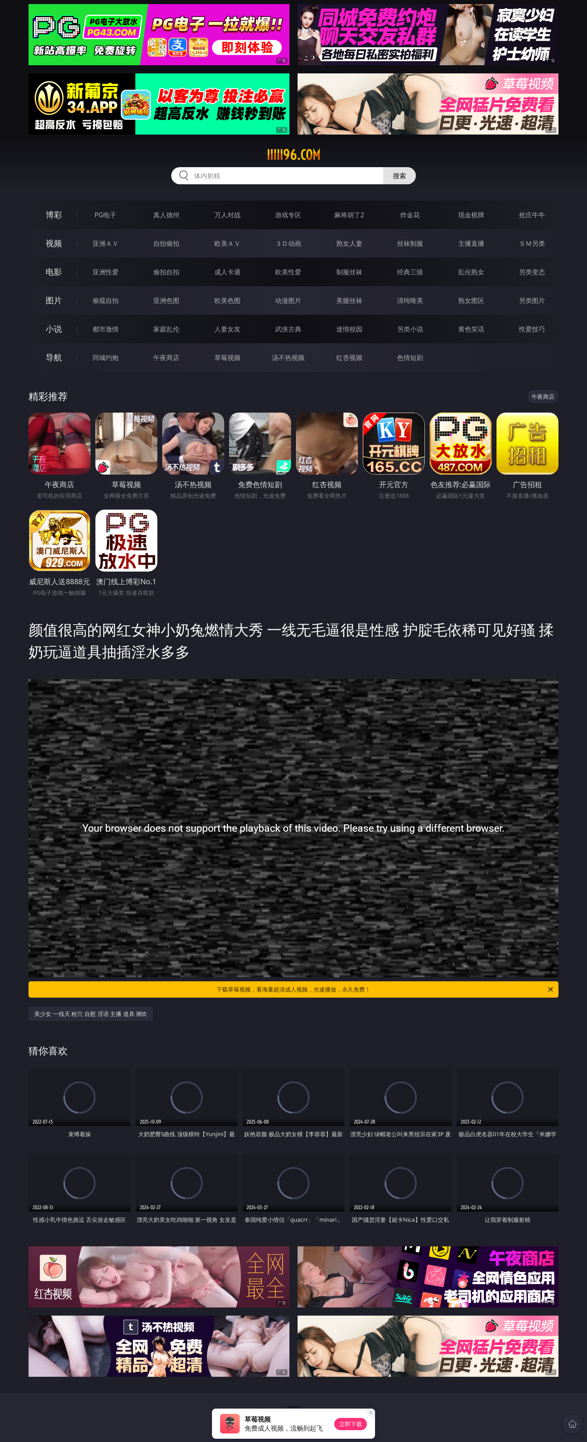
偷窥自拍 (106, 300)
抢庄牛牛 (532, 214)
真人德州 (166, 214)
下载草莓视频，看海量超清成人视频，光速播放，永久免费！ (385, 989)
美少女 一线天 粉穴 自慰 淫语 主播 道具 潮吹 (90, 1014)
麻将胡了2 (349, 214)
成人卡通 (227, 271)
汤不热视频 (288, 357)
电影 (54, 271)
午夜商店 (166, 357)
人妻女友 (227, 329)
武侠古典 (288, 329)
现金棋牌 (471, 214)
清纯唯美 (410, 300)
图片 (54, 300)
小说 (54, 328)
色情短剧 (410, 357)
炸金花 (410, 214)
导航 (54, 357)
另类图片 (532, 300)
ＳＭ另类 (532, 243)
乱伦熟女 (471, 271)
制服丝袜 (349, 271)
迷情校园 (349, 329)
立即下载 (350, 1424)
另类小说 (410, 329)
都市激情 (106, 329)
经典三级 (410, 271)
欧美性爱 (288, 271)
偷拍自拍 (166, 271)
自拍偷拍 (166, 243)
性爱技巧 (532, 329)
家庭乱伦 (166, 329)
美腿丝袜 (349, 300)
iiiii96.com (293, 155)
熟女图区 (471, 300)
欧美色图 (227, 300)
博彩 (54, 214)
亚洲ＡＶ (106, 243)
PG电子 (105, 214)
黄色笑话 (471, 329)
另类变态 (532, 271)
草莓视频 (227, 357)
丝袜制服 (410, 243)
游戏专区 (288, 214)
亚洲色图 (166, 300)
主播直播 (471, 243)
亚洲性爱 (106, 271)
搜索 (399, 175)
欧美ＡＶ (227, 243)
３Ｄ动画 (288, 243)
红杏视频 (349, 357)
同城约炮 (106, 357)
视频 (54, 243)
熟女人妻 (349, 243)
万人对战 (227, 214)
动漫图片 (288, 300)
